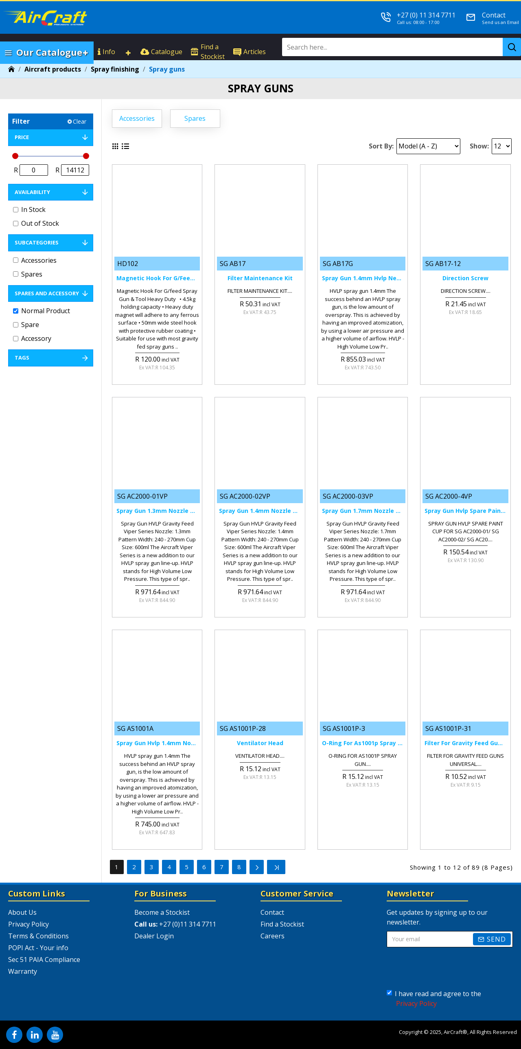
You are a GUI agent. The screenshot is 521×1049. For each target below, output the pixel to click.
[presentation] (450, 968)
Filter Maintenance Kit (260, 278)
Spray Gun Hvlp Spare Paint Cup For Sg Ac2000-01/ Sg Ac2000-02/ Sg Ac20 (465, 511)
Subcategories (37, 242)
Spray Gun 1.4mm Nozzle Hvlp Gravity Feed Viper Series (259, 511)
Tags (22, 357)
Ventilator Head (260, 743)
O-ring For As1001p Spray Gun (362, 743)
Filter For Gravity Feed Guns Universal (465, 743)
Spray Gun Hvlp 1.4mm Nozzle (157, 743)
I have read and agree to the (434, 998)
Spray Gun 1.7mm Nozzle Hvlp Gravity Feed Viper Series (362, 511)
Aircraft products (52, 69)
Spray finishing (115, 69)
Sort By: (381, 146)
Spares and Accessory (47, 293)
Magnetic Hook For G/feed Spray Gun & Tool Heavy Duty (157, 278)
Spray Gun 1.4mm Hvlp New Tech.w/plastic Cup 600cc (362, 278)
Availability (32, 192)
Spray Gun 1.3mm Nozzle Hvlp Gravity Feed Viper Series (157, 511)
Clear (79, 121)
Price (22, 137)
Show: (479, 146)
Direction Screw (465, 278)
